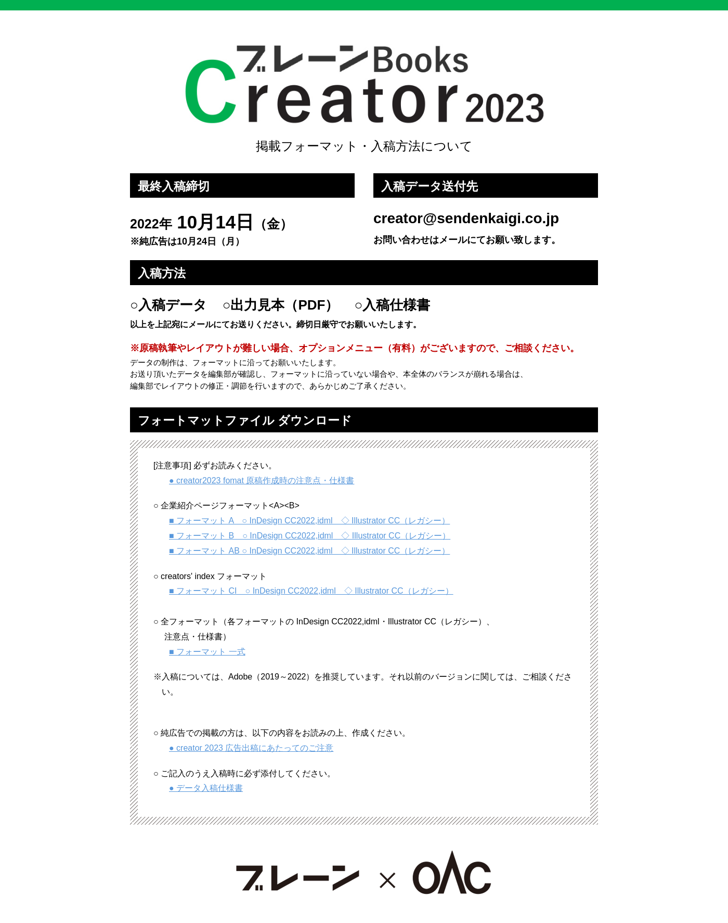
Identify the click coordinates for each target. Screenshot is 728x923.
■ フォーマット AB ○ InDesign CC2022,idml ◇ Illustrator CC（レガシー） (309, 550)
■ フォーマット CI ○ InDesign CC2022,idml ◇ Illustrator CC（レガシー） (311, 590)
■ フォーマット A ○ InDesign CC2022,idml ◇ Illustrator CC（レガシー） (309, 520)
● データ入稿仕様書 (206, 788)
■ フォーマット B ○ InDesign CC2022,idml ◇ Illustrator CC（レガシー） (309, 535)
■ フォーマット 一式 (207, 651)
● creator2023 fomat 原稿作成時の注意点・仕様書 (261, 480)
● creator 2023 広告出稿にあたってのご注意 (251, 747)
